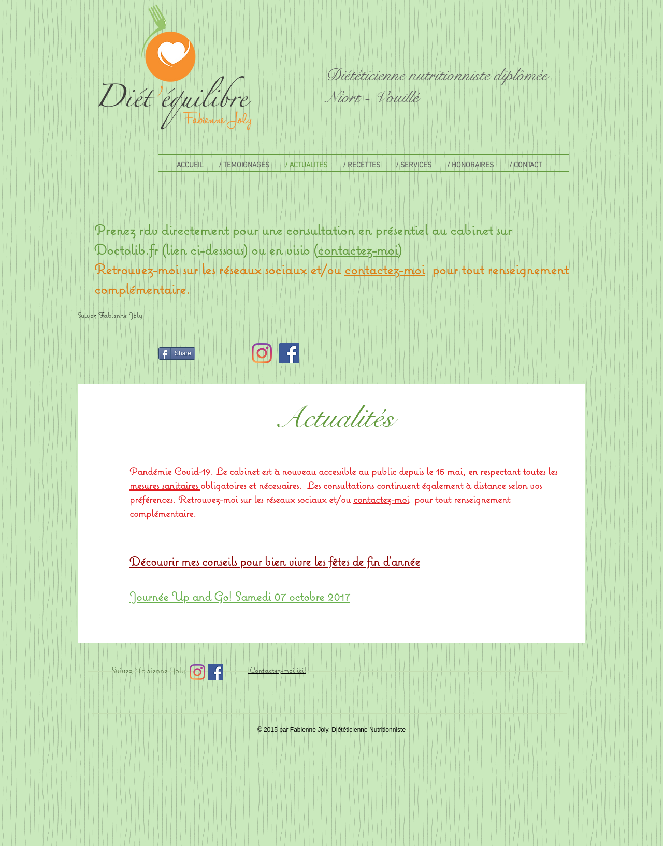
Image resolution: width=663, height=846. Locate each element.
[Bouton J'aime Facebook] (101, 353)
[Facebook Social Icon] (289, 353)
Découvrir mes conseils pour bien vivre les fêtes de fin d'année (274, 561)
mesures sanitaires (164, 485)
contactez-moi (358, 249)
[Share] (176, 353)
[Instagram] (262, 353)
